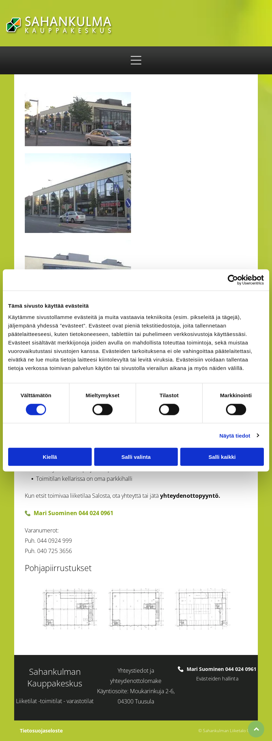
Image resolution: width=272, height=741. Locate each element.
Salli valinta (136, 457)
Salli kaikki (222, 457)
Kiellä (50, 457)
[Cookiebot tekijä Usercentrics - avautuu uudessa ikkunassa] (233, 280)
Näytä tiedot (235, 435)
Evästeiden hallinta (217, 678)
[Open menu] (136, 60)
